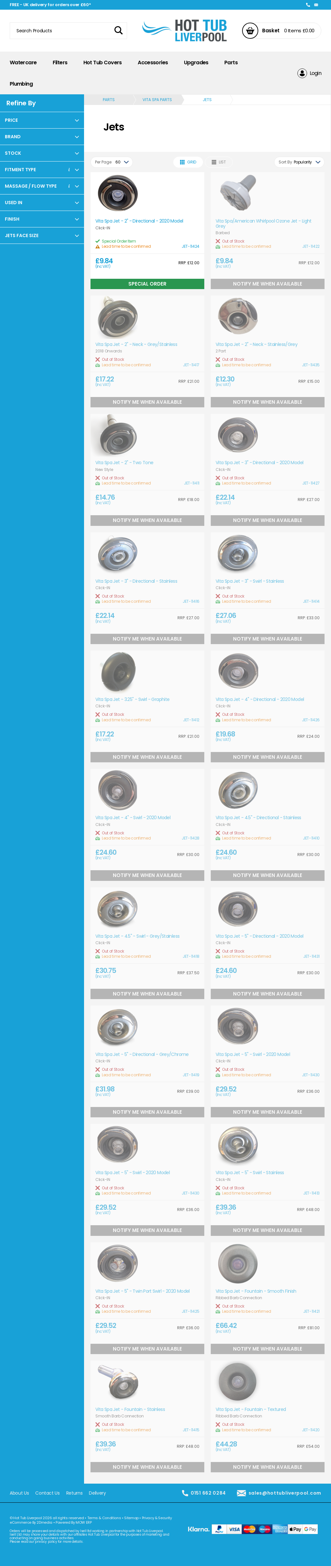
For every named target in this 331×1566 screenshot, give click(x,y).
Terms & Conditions (104, 1518)
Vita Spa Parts (157, 99)
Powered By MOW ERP (74, 1522)
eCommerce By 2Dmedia (31, 1522)
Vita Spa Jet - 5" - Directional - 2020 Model (259, 936)
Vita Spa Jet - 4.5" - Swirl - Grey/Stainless (137, 936)
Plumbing (21, 84)
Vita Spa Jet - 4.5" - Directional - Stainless (258, 817)
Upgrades (196, 62)
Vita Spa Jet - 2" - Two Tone (124, 462)
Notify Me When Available (267, 283)
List (219, 162)
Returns (74, 1493)
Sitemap (131, 1518)
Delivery (97, 1493)
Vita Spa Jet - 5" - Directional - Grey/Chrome (142, 1054)
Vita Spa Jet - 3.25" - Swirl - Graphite (132, 699)
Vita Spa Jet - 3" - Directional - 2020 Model (259, 462)
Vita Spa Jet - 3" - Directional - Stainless (136, 581)
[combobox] (112, 162)
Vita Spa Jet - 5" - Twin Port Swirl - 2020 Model (142, 1291)
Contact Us (47, 1493)
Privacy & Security (157, 1518)
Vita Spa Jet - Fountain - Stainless (130, 1409)
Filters (60, 62)
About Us (19, 1493)
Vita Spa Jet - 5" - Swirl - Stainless (250, 1172)
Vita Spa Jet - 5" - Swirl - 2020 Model (253, 1054)
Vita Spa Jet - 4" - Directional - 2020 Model (260, 699)
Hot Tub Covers (102, 62)
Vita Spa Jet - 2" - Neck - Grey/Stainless (136, 344)
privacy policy (46, 1541)
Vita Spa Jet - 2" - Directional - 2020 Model (139, 221)
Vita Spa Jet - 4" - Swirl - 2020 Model (132, 817)
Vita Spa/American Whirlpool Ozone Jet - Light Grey (264, 224)
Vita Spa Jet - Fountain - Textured (251, 1409)
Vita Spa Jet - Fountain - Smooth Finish (256, 1291)
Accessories (153, 62)
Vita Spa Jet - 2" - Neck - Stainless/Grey (256, 344)
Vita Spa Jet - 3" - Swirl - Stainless (250, 581)
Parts (231, 62)
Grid (188, 162)
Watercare (23, 62)
